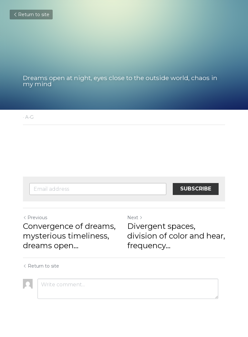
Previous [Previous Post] (35, 217)
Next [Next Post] (135, 217)
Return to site (31, 14)
